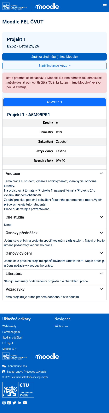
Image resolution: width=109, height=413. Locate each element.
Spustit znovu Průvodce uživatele (24, 371)
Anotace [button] (54, 173)
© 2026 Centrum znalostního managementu (25, 377)
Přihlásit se (61, 326)
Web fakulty (9, 326)
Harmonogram (11, 332)
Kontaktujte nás (14, 366)
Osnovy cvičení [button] (54, 253)
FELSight (7, 343)
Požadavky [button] (54, 289)
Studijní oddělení (12, 337)
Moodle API (9, 348)
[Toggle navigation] (105, 6)
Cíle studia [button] (54, 217)
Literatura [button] (54, 273)
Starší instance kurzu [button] (53, 65)
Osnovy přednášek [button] (54, 233)
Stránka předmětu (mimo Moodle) (54, 57)
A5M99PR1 (54, 102)
